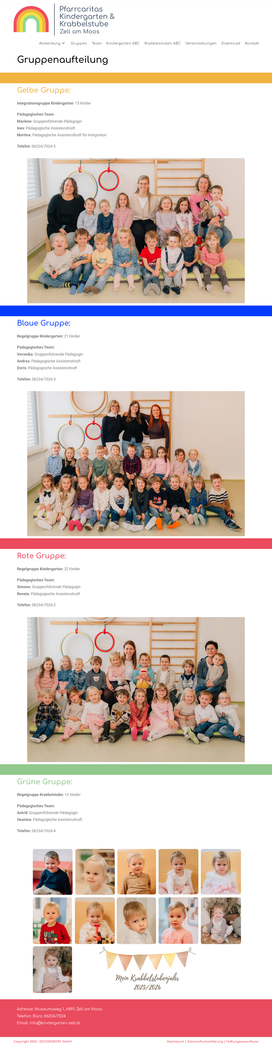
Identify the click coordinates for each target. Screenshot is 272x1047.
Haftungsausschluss (242, 1041)
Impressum (175, 1041)
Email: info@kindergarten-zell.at (48, 1023)
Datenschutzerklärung (205, 1041)
